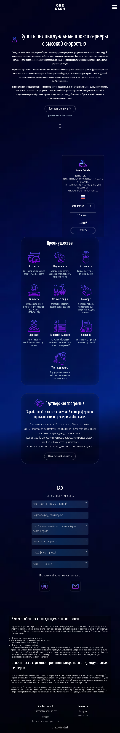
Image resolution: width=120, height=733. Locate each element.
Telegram (83, 711)
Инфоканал (83, 715)
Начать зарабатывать (60, 456)
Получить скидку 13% (60, 108)
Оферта (45, 717)
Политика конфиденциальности (46, 721)
